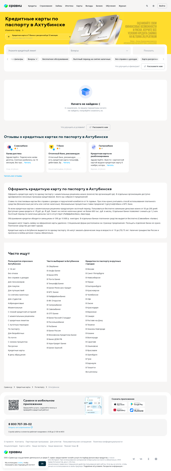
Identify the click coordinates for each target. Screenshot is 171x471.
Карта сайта (24, 445)
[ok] (148, 458)
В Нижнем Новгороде (95, 328)
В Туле (88, 358)
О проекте (9, 441)
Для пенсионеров (16, 281)
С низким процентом (17, 341)
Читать (27, 162)
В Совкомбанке (54, 308)
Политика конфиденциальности (108, 441)
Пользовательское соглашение (77, 441)
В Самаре (90, 315)
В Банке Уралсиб (54, 347)
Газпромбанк (106, 145)
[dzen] (156, 458)
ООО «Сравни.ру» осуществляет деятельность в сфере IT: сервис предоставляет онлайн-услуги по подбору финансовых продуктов (56, 457)
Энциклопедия (11, 445)
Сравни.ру (8, 386)
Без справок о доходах (18, 277)
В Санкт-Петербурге (95, 272)
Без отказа (13, 272)
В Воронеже (91, 311)
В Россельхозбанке (55, 321)
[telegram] (133, 458)
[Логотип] (13, 451)
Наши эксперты (39, 445)
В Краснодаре (92, 307)
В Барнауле (91, 362)
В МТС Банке (53, 291)
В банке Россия (54, 330)
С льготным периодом (18, 324)
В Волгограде (92, 337)
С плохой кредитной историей (22, 311)
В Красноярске (92, 290)
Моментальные (15, 307)
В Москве (90, 268)
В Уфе (88, 298)
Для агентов (55, 441)
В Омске (89, 302)
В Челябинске (92, 294)
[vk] (141, 458)
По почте (12, 337)
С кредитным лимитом (18, 320)
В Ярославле (91, 350)
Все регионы (91, 371)
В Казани (90, 332)
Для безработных (16, 332)
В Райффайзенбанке (56, 296)
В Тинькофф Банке (55, 283)
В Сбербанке (52, 266)
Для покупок (13, 285)
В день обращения (16, 354)
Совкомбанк (21, 145)
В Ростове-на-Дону (94, 320)
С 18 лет (12, 268)
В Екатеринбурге (93, 285)
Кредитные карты (16, 350)
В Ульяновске (92, 345)
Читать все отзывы (13, 175)
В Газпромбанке (54, 304)
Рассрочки (13, 345)
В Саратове (91, 341)
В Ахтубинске (54, 386)
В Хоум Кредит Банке (56, 343)
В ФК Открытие (54, 300)
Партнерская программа (37, 441)
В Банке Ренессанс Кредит (59, 287)
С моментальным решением (21, 315)
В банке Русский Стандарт (59, 317)
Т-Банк (60, 145)
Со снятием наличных (18, 294)
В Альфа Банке (53, 270)
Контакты (19, 441)
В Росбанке (52, 325)
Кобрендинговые (16, 302)
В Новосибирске (93, 277)
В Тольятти (91, 367)
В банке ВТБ (52, 274)
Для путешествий (16, 290)
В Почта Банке (53, 278)
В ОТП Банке (52, 313)
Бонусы (33, 59)
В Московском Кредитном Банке (61, 334)
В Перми (89, 281)
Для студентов (14, 298)
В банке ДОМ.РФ (54, 338)
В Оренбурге (91, 354)
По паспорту (14, 328)
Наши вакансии (55, 445)
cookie (20, 462)
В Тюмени (90, 324)
